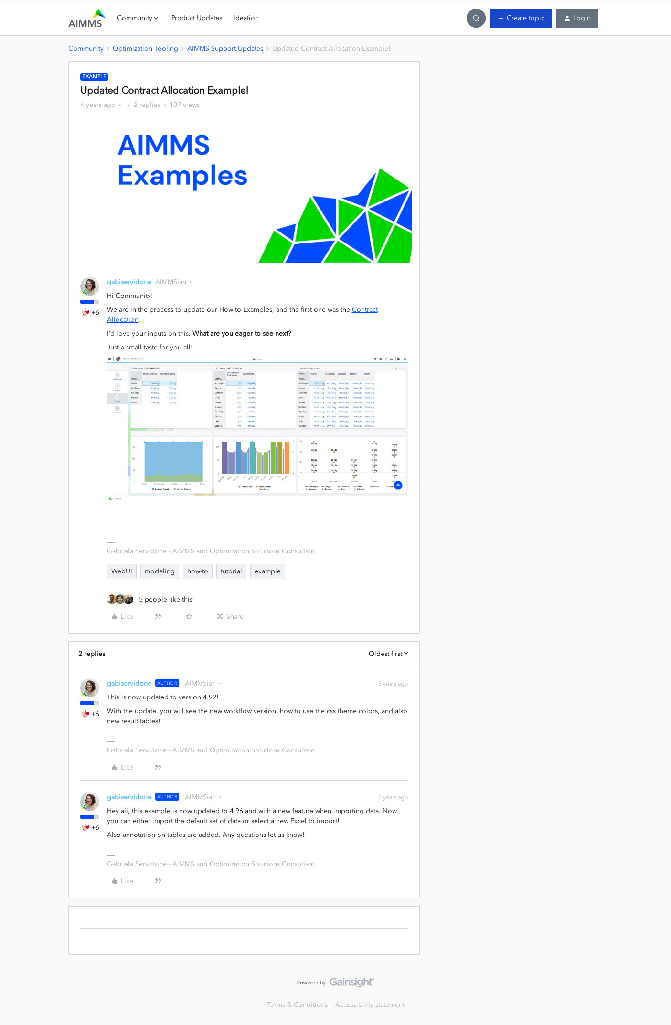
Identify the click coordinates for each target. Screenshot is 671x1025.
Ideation (246, 18)
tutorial (231, 571)
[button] (521, 18)
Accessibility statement (370, 1005)
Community (86, 48)
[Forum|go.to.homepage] (87, 18)
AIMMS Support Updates (225, 48)
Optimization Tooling (145, 48)
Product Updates (196, 18)
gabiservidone (129, 282)
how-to (197, 571)
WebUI (121, 571)
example (268, 571)
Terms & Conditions (297, 1005)
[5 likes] (149, 599)
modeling (160, 571)
